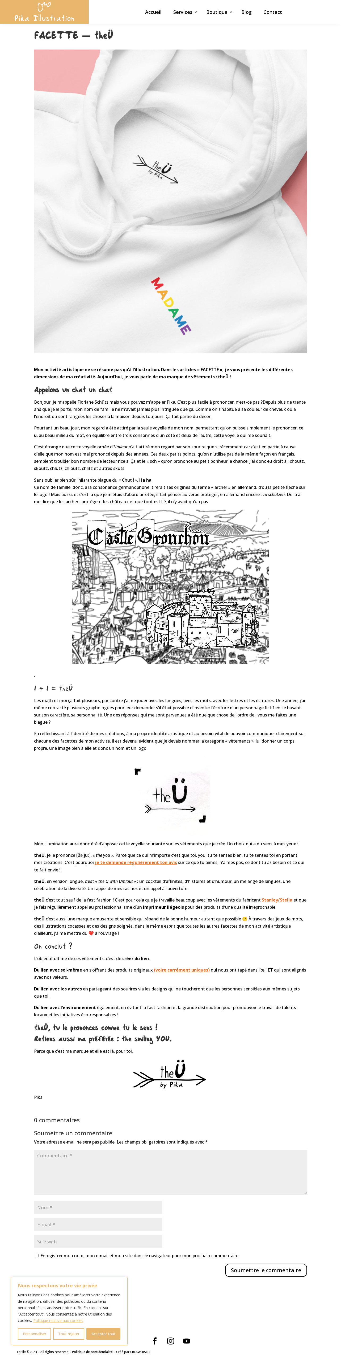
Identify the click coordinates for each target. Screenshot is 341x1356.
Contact (272, 12)
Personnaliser (34, 1333)
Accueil (153, 12)
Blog (246, 12)
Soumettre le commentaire (266, 1270)
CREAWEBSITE (140, 1352)
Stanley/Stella (277, 900)
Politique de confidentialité (92, 1352)
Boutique (217, 12)
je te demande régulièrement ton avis (135, 862)
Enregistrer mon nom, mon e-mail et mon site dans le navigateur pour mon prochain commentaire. (139, 1256)
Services (182, 12)
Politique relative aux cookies (58, 1320)
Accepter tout (103, 1333)
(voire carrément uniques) (182, 970)
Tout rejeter (68, 1333)
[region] (69, 1311)
